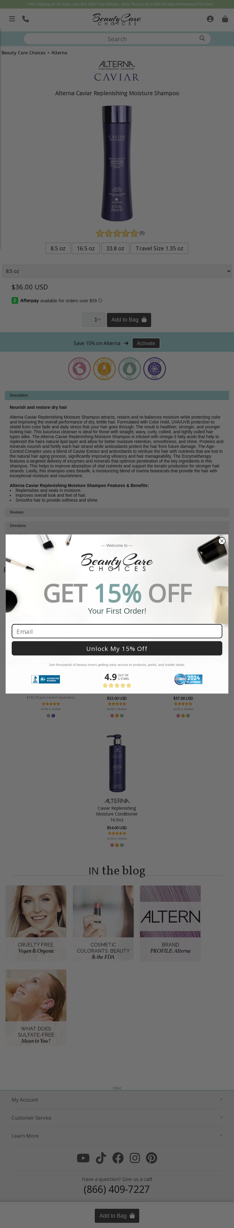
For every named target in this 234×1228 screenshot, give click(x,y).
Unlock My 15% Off (116, 648)
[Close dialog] (221, 540)
